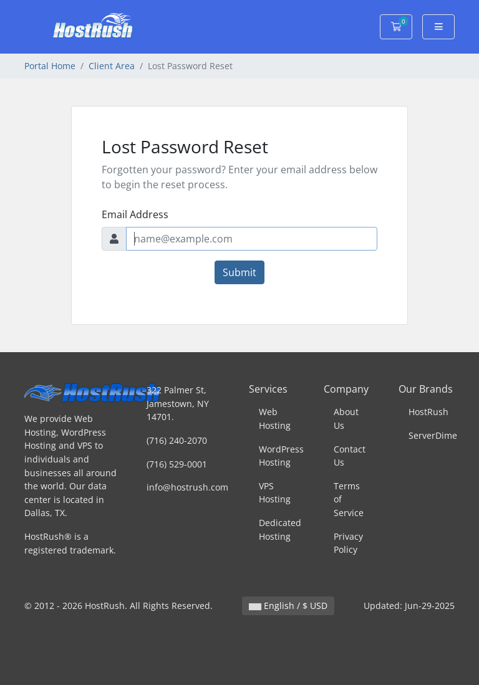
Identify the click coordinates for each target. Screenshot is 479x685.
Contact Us (349, 456)
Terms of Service (349, 499)
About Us (346, 418)
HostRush (428, 412)
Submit (239, 272)
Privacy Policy (348, 543)
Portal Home (49, 66)
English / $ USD (288, 605)
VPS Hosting (275, 492)
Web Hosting (275, 418)
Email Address (135, 214)
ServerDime (433, 435)
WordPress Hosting (281, 456)
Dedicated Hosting (280, 529)
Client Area (112, 66)
